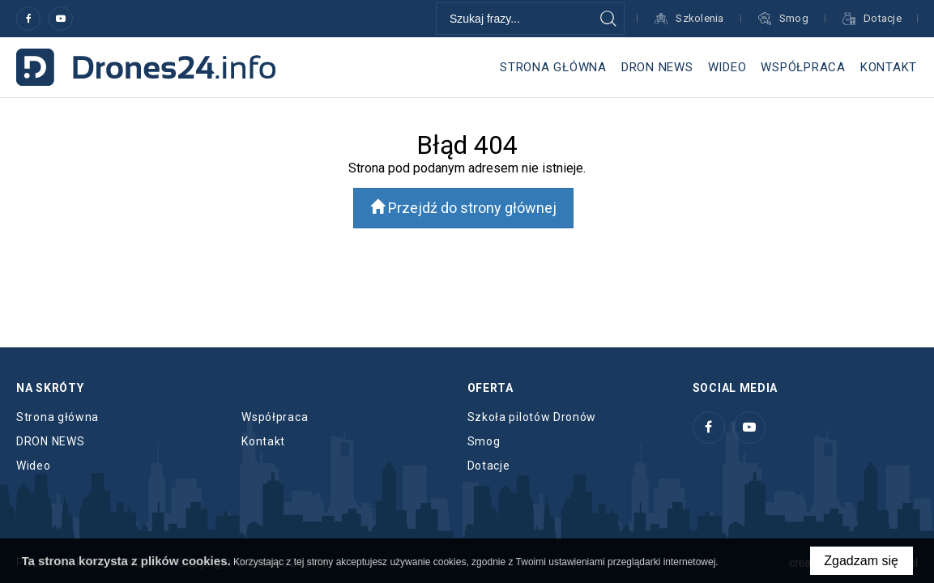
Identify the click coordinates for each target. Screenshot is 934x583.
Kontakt (888, 67)
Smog (484, 441)
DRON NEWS (657, 67)
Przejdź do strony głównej (463, 207)
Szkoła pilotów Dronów (532, 417)
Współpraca (803, 67)
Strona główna (553, 67)
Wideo (727, 67)
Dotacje (488, 465)
